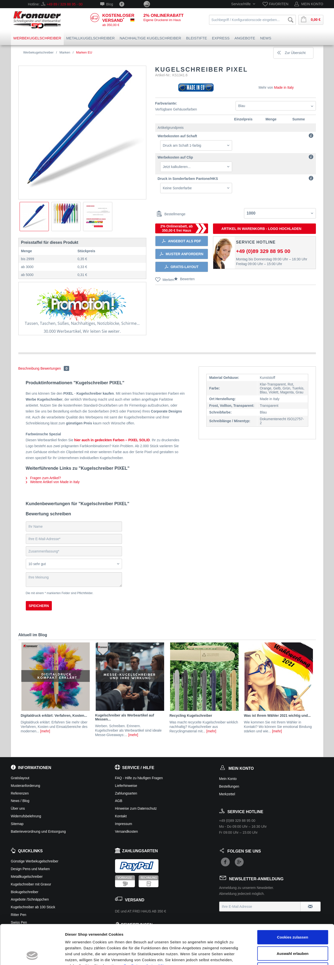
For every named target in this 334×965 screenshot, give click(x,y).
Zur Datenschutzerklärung (148, 929)
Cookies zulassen (292, 900)
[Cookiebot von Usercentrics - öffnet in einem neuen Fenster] (32, 955)
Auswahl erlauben (292, 916)
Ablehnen (292, 932)
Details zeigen (263, 955)
